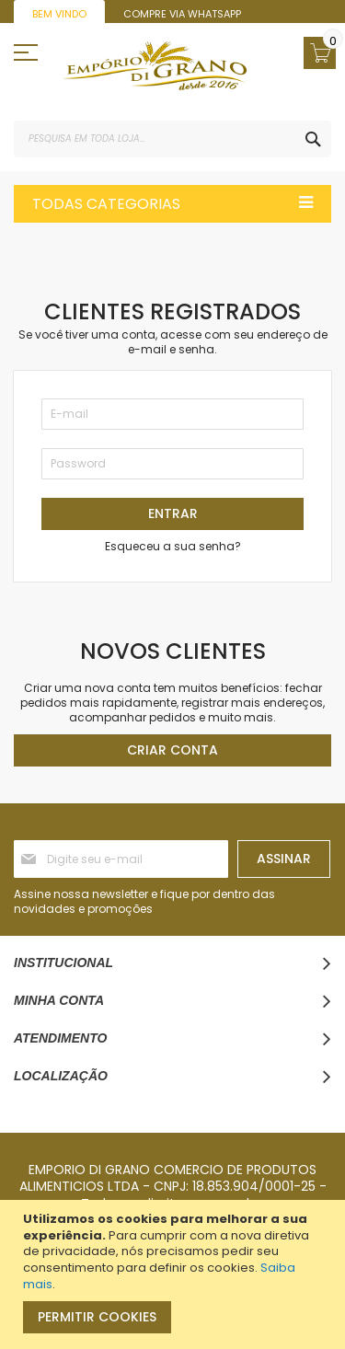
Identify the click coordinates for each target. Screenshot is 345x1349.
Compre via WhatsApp (182, 13)
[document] (175, 1274)
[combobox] (172, 139)
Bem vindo (59, 13)
